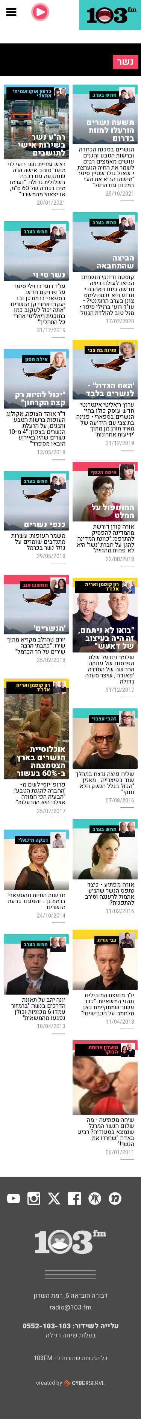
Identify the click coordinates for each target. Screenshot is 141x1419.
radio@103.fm (70, 1307)
